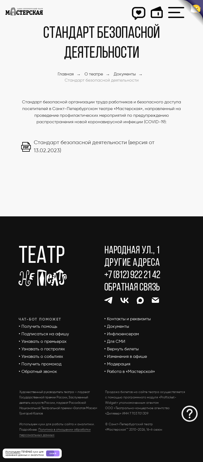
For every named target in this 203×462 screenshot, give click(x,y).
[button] (190, 414)
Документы (125, 74)
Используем (12, 451)
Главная (66, 74)
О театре (93, 74)
